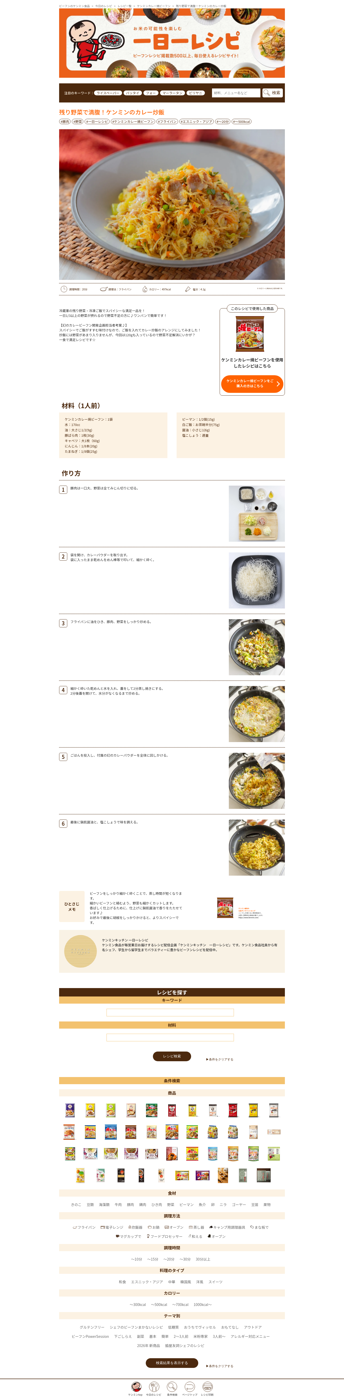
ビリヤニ (195, 92)
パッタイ (132, 92)
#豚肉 (65, 121)
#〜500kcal (241, 121)
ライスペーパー (108, 92)
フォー (151, 92)
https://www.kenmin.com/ (249, 917)
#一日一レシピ (97, 121)
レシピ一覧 (124, 6)
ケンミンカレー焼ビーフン (153, 6)
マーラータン (172, 92)
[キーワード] (170, 1012)
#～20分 (223, 121)
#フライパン (167, 121)
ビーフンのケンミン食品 (74, 6)
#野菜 (77, 121)
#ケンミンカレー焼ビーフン (133, 121)
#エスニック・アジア (196, 121)
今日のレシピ (103, 6)
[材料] (170, 1037)
